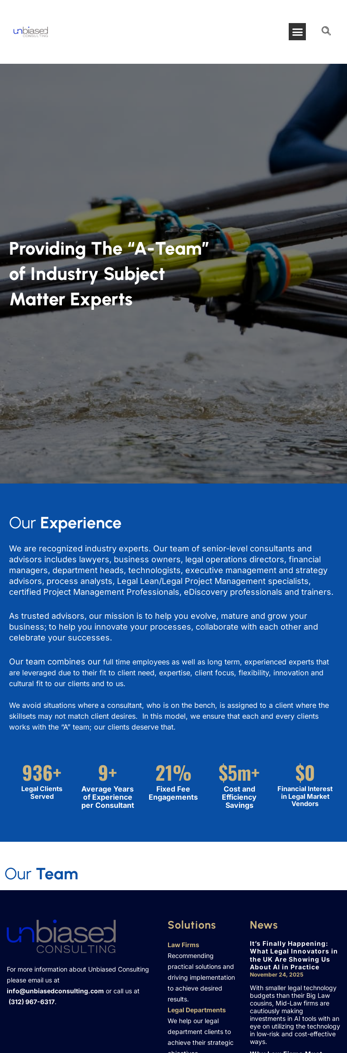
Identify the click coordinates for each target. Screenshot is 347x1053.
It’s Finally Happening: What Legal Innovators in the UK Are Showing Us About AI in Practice (294, 955)
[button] (297, 31)
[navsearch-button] (326, 32)
